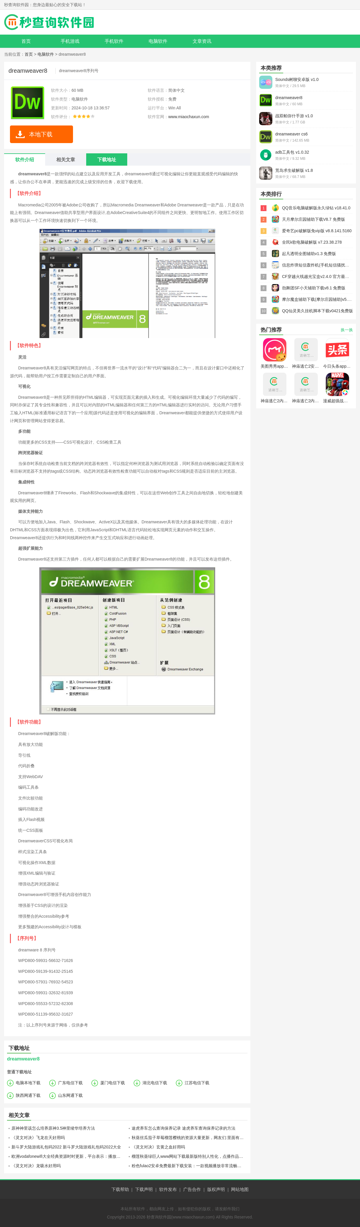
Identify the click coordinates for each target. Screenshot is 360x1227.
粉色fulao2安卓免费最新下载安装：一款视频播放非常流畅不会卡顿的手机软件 (189, 1165)
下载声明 (144, 1189)
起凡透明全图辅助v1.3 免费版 (309, 253)
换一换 (347, 329)
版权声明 (216, 1189)
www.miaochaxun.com (188, 116)
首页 (26, 41)
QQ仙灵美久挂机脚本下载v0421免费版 (317, 310)
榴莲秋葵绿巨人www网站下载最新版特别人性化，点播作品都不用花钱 (189, 1156)
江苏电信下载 (197, 1082)
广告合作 (192, 1189)
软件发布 (168, 1189)
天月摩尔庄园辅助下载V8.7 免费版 (313, 219)
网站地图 (240, 1189)
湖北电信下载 (154, 1082)
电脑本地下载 (28, 1082)
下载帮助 (120, 1189)
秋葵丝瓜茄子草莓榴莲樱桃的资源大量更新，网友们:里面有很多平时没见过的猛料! (189, 1137)
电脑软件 (158, 41)
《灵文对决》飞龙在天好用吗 (38, 1137)
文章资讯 (202, 41)
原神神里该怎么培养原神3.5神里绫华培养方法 (53, 1128)
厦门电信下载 (112, 1082)
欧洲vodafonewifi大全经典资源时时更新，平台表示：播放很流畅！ (69, 1156)
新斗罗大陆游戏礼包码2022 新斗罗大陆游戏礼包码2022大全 (66, 1147)
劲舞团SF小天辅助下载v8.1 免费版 (313, 288)
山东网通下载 (70, 1095)
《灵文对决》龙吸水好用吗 (36, 1165)
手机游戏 (70, 41)
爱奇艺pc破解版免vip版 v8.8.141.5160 (316, 230)
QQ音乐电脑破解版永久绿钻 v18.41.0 (316, 208)
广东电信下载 (70, 1082)
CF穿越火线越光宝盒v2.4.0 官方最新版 (317, 276)
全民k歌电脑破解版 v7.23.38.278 (312, 242)
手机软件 (114, 41)
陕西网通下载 (28, 1095)
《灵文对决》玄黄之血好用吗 (158, 1147)
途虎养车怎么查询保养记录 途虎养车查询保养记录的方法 (183, 1128)
